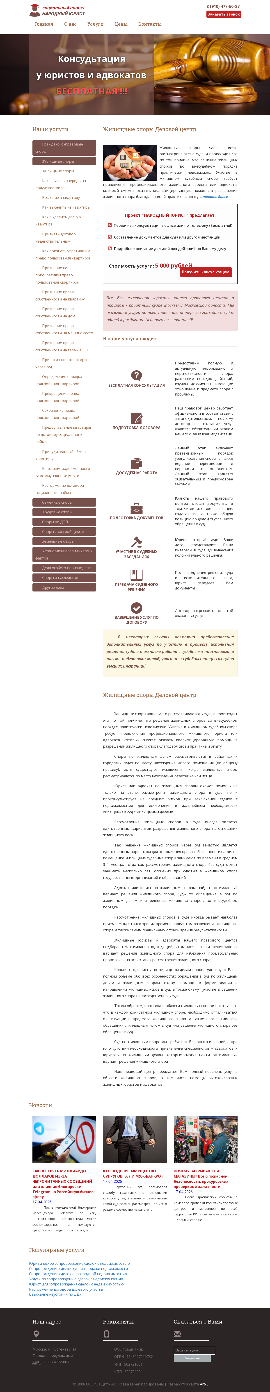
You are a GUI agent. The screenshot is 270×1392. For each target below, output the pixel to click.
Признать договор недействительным (55, 238)
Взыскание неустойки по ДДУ (55, 1294)
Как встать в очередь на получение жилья (60, 184)
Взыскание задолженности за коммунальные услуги (62, 472)
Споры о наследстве (56, 577)
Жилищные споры (54, 161)
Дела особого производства (63, 567)
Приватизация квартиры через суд (61, 363)
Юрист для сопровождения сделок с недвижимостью (76, 1284)
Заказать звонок (224, 14)
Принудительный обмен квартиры (60, 455)
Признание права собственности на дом (55, 312)
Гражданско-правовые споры (59, 148)
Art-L (204, 1384)
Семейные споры (53, 502)
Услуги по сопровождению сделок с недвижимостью (76, 1278)
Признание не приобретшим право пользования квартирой (57, 275)
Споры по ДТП (51, 521)
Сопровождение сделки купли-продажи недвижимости (78, 1268)
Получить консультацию (205, 271)
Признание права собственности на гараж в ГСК (62, 346)
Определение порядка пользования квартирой (58, 380)
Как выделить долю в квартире (58, 220)
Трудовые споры (53, 511)
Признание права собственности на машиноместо (64, 329)
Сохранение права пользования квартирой (57, 414)
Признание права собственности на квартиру (60, 295)
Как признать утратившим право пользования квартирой (63, 254)
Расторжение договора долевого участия (66, 1289)
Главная (43, 24)
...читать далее (214, 196)
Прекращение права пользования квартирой (57, 397)
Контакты (150, 24)
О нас (70, 24)
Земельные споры (54, 541)
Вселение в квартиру (57, 197)
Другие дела (49, 587)
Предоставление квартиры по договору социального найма (63, 434)
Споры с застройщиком (59, 531)
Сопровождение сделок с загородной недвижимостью (78, 1273)
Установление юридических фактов (63, 554)
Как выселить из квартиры (62, 207)
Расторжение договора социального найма (59, 489)
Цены (121, 24)
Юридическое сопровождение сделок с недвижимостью (79, 1263)
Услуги (95, 24)
